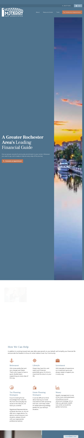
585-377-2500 (66, 1)
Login (78, 1)
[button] (37, 8)
